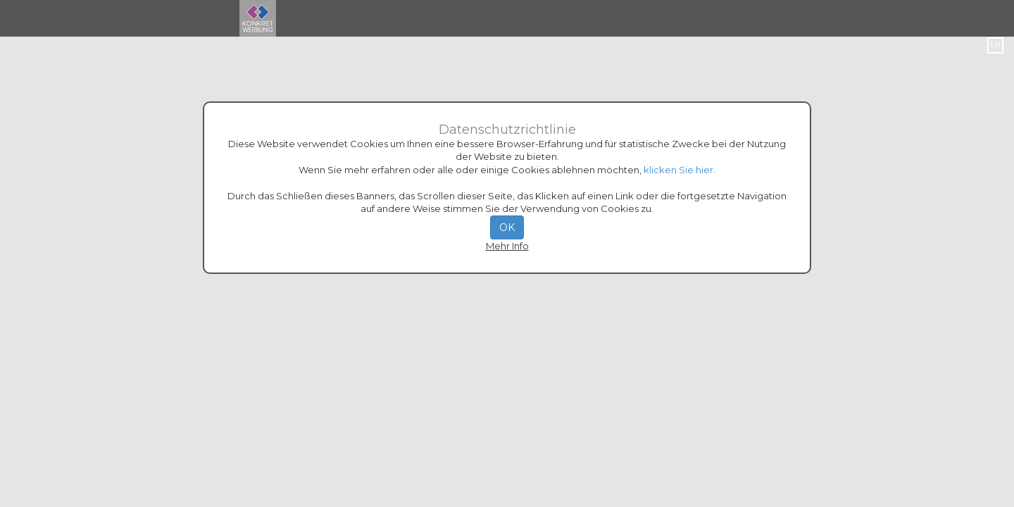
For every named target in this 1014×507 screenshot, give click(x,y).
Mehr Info (507, 245)
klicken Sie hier (678, 169)
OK (507, 227)
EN (995, 44)
